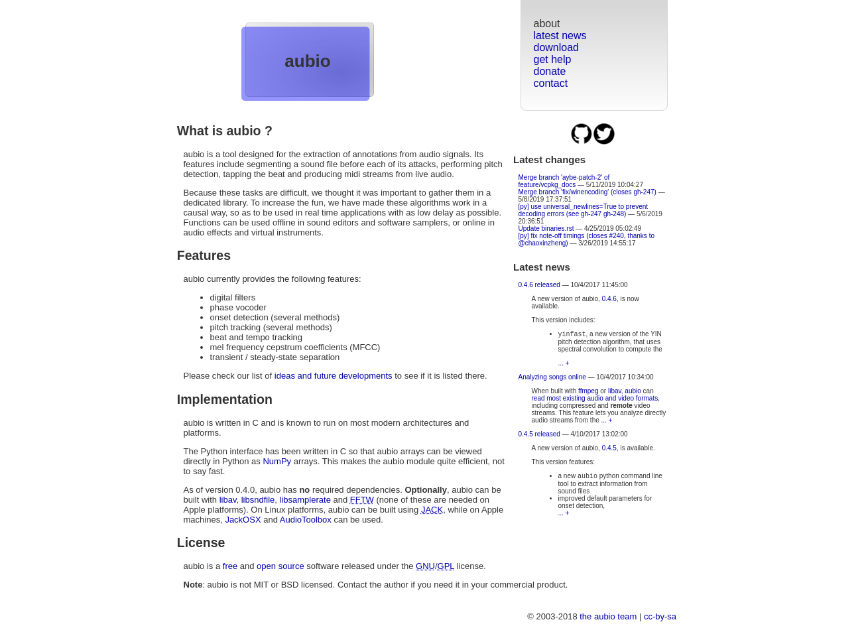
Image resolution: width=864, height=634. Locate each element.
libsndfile (258, 500)
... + (564, 364)
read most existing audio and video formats (595, 399)
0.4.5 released (539, 435)
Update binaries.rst (546, 228)
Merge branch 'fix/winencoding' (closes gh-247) (587, 192)
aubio (307, 61)
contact (551, 83)
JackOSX (243, 520)
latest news (560, 35)
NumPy (277, 461)
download (557, 47)
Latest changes (549, 159)
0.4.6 (609, 298)
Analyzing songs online (552, 378)
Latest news (541, 267)
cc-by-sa (660, 616)
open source (280, 566)
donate (550, 71)
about (547, 23)
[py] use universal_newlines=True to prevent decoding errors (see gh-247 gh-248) (583, 210)
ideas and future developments (334, 376)
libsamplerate (305, 500)
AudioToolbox (306, 520)
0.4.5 (609, 449)
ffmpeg (588, 392)
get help (553, 59)
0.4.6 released (539, 284)
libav (614, 392)
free (230, 566)
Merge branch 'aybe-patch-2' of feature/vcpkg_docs (564, 181)
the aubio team (608, 616)
